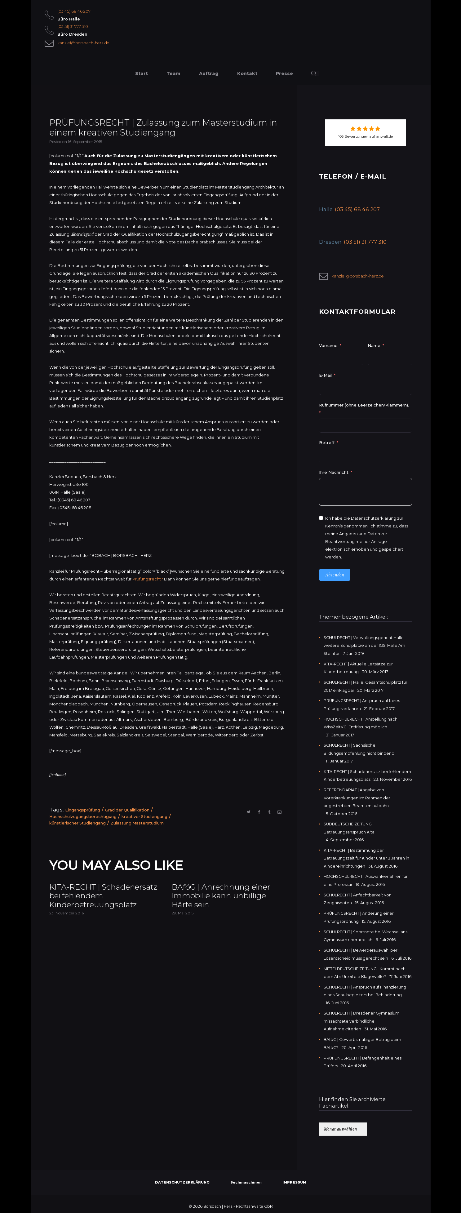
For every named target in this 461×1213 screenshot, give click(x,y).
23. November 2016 (66, 925)
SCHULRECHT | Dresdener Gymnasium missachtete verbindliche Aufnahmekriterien (362, 1017)
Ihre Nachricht (334, 473)
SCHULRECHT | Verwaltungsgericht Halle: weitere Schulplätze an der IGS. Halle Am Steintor (365, 646)
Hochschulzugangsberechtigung (83, 817)
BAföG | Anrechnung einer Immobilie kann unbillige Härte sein (228, 897)
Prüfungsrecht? (147, 579)
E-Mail (325, 376)
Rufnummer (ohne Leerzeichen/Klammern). (364, 405)
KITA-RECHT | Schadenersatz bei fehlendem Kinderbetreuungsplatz (98, 902)
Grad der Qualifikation (127, 810)
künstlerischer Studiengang (77, 823)
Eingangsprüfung (82, 810)
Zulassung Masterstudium (138, 823)
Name (374, 346)
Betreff (327, 443)
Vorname (328, 346)
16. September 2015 (85, 142)
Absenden (334, 576)
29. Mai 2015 (182, 916)
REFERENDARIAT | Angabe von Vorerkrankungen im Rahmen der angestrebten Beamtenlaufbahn (357, 796)
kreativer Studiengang (145, 817)
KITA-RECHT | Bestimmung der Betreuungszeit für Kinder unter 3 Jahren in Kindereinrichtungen (367, 856)
